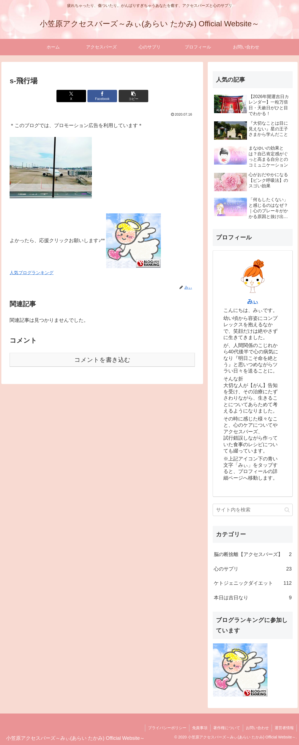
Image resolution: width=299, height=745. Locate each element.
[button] (133, 96)
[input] (253, 510)
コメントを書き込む (102, 359)
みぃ (252, 301)
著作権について (226, 728)
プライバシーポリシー (167, 728)
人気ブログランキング (31, 272)
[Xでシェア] (71, 96)
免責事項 (199, 728)
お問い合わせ (257, 728)
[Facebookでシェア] (102, 96)
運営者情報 (284, 728)
